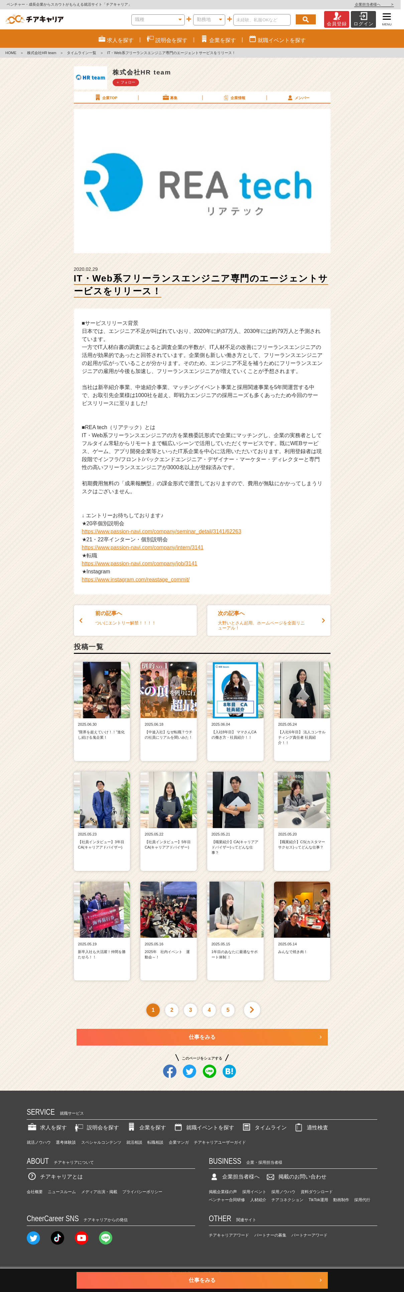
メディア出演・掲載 (99, 1191)
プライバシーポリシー (142, 1191)
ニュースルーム (62, 1191)
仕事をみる (202, 1037)
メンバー (298, 98)
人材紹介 (258, 1199)
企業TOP (105, 98)
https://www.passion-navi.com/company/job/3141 (139, 563)
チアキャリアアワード (229, 1235)
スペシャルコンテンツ (101, 1142)
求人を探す (47, 1127)
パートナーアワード (309, 1235)
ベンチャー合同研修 (227, 1199)
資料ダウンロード (317, 1191)
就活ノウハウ (39, 1142)
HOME (10, 53)
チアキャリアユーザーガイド (220, 1142)
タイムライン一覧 (81, 53)
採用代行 (362, 1199)
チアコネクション (287, 1199)
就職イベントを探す (203, 1127)
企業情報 (234, 98)
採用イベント (254, 1191)
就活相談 (134, 1142)
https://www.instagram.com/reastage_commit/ (136, 579)
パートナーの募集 (270, 1235)
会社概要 (35, 1191)
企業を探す (146, 1127)
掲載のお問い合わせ (295, 1176)
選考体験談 (66, 1142)
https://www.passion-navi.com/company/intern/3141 (143, 547)
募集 (170, 98)
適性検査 (310, 1127)
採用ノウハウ (283, 1191)
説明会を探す (96, 1127)
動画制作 (341, 1199)
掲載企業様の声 (223, 1191)
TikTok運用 (318, 1199)
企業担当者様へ (377, 4)
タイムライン (264, 1127)
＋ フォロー (125, 82)
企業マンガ (179, 1142)
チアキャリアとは (55, 1176)
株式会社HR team (41, 53)
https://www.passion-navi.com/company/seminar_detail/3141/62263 (162, 531)
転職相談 (155, 1142)
